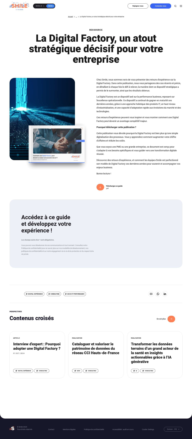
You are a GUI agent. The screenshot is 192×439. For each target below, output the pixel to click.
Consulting (55, 294)
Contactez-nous (160, 6)
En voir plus (161, 319)
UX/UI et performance (75, 294)
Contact (51, 429)
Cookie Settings (148, 429)
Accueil (70, 17)
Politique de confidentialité (94, 429)
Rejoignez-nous (137, 6)
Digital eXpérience (35, 294)
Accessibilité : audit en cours (123, 429)
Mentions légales (69, 429)
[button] (44, 6)
